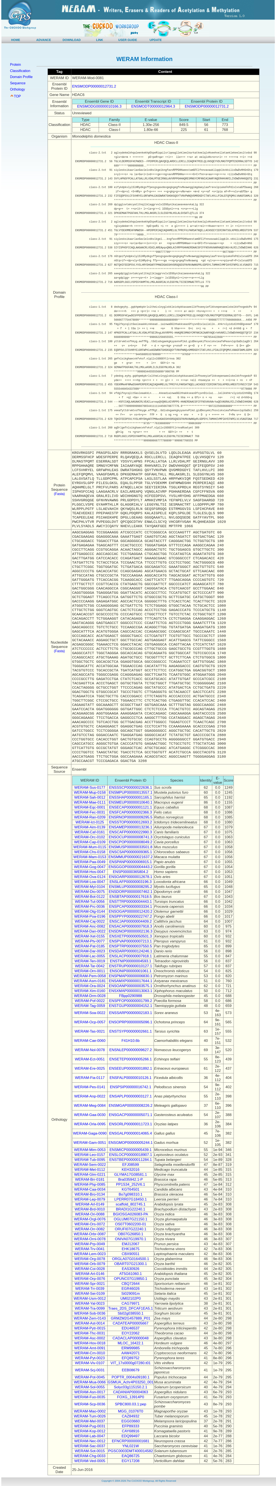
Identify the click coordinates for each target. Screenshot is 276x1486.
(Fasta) (59, 494)
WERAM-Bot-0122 (90, 897)
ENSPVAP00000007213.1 (130, 941)
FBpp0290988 (130, 996)
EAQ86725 (130, 1456)
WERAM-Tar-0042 (90, 966)
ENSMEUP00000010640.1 (130, 802)
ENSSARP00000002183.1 (130, 1013)
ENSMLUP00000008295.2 (130, 887)
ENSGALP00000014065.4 (130, 1133)
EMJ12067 (130, 1244)
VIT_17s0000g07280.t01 (131, 1363)
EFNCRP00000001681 (130, 1441)
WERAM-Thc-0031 (89, 1333)
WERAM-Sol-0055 (90, 1387)
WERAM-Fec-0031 (89, 812)
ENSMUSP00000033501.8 (130, 847)
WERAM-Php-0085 (89, 1184)
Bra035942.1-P (130, 1179)
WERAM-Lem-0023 (90, 1254)
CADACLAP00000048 (130, 1338)
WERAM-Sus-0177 (89, 787)
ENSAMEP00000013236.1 (130, 827)
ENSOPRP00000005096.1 (130, 1022)
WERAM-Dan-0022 (90, 931)
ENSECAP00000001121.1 (130, 807)
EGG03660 (130, 1421)
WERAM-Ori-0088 (89, 1214)
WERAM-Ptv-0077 (90, 941)
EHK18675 (130, 1249)
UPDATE (156, 40)
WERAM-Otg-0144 (90, 911)
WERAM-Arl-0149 (89, 1204)
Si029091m (130, 1294)
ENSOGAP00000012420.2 (130, 911)
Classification (20, 71)
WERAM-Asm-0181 (90, 981)
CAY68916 (130, 1431)
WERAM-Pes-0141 (89, 1087)
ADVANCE (43, 40)
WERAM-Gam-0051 (89, 1143)
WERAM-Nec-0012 (89, 1441)
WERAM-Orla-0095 (89, 1124)
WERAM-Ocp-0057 (89, 1022)
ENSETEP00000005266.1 (130, 1059)
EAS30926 (130, 1269)
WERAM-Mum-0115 (89, 847)
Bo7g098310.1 (131, 1194)
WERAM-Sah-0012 (89, 797)
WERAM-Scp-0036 (89, 1404)
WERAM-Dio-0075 (90, 892)
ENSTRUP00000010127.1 (130, 966)
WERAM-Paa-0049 (89, 862)
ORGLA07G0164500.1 (130, 1259)
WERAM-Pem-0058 (90, 976)
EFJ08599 (130, 1165)
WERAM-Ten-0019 (90, 961)
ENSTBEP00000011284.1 (130, 1160)
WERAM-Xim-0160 (89, 991)
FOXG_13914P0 (130, 1397)
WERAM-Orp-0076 (89, 1279)
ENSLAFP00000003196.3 (130, 882)
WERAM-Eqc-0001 (89, 807)
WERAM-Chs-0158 (89, 852)
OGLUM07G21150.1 (130, 1219)
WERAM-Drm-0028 (89, 996)
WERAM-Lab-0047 (89, 1436)
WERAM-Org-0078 (89, 1259)
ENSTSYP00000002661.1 (130, 1031)
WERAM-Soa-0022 (89, 1013)
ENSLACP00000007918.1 (130, 956)
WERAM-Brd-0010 (90, 1209)
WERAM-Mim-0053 (89, 1150)
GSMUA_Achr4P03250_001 (131, 1382)
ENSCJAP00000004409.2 (130, 921)
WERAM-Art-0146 (89, 1274)
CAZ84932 (130, 1416)
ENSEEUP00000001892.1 (130, 1068)
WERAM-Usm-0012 (90, 1298)
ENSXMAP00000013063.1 (130, 991)
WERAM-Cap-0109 (90, 842)
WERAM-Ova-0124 (89, 877)
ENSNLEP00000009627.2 (130, 1050)
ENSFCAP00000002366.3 (130, 812)
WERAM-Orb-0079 (89, 1264)
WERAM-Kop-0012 (89, 1431)
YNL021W (130, 1446)
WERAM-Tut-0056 (90, 902)
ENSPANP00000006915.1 (130, 862)
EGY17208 (130, 1461)
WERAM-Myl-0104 (90, 887)
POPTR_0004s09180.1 (131, 1377)
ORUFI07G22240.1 (130, 1229)
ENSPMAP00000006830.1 (130, 976)
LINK (99, 40)
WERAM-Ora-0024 (89, 986)
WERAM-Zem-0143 (90, 1318)
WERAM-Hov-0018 (89, 1343)
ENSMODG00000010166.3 (99, 106)
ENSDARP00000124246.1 (130, 951)
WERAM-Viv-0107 (90, 1363)
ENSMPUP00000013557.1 (130, 792)
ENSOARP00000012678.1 (130, 877)
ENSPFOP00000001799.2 (130, 1001)
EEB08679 (130, 1370)
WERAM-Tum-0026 (90, 1416)
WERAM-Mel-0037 (90, 1421)
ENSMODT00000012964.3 (153, 106)
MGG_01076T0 (130, 1411)
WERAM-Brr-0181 (89, 1179)
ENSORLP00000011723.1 (130, 1124)
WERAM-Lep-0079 (89, 1199)
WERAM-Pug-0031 (89, 1426)
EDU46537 (130, 1328)
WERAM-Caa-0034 (90, 1189)
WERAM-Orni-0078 (89, 1239)
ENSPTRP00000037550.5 (130, 946)
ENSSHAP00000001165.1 (130, 797)
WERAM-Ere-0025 (90, 1068)
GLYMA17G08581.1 (130, 1174)
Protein (15, 64)
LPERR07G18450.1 (130, 1199)
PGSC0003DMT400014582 (130, 1451)
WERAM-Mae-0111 (90, 802)
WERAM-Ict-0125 (90, 822)
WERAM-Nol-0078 (90, 1050)
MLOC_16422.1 (130, 1343)
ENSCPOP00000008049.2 (130, 842)
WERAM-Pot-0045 (90, 1377)
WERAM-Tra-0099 (90, 1308)
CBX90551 (130, 1254)
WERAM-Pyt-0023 (90, 1358)
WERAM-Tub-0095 (89, 1160)
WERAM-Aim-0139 (89, 827)
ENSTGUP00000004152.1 (130, 1006)
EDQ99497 (131, 1436)
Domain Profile (21, 77)
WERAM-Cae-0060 (90, 1041)
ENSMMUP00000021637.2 (130, 857)
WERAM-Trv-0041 (90, 1249)
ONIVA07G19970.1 (130, 1239)
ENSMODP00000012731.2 (94, 86)
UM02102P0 (130, 1298)
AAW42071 (130, 1353)
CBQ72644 (131, 1284)
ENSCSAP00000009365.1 (130, 852)
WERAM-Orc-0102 (90, 837)
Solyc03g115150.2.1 (130, 1387)
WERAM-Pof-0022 (90, 1001)
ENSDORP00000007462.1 (130, 892)
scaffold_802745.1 (131, 1204)
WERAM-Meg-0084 (90, 1106)
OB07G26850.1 (130, 1234)
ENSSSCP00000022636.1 (130, 787)
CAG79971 (131, 1303)
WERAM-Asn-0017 (89, 1392)
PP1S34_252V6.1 (130, 1184)
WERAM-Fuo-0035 (89, 1397)
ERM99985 (130, 1348)
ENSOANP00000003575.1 (130, 986)
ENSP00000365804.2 (130, 872)
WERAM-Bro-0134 (90, 1194)
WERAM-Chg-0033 (90, 1456)
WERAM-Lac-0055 (90, 956)
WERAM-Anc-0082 (89, 926)
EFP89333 (130, 1426)
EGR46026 (131, 1289)
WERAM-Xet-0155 (90, 936)
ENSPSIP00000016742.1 (130, 1087)
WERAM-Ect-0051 (90, 1059)
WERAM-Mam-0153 (89, 857)
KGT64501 (130, 1189)
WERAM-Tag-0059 (90, 1006)
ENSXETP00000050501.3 (130, 936)
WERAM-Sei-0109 (90, 1294)
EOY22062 (130, 1333)
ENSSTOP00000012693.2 (130, 822)
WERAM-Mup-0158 (90, 792)
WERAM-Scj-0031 (90, 1370)
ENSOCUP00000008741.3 (130, 837)
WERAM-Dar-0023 (90, 951)
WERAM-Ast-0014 (90, 1323)
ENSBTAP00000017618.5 (130, 897)
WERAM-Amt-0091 (89, 1348)
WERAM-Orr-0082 (90, 1229)
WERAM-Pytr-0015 (89, 1328)
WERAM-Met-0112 (89, 1170)
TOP (17, 96)
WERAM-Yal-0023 (90, 1303)
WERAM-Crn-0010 (90, 1353)
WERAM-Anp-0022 (89, 1096)
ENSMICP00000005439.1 (130, 1150)
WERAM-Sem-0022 (90, 1165)
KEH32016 (130, 1170)
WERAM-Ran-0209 (90, 817)
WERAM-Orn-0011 (89, 971)
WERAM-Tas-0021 (90, 1031)
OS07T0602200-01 (130, 1224)
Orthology (17, 89)
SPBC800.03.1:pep (130, 1404)
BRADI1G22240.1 (130, 1209)
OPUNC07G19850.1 (130, 1279)
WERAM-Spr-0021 (90, 1284)
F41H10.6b (131, 1041)
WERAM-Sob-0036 (89, 1313)
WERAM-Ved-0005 (89, 1461)
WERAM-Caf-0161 (90, 832)
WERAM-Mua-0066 (90, 1382)
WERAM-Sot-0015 (90, 1451)
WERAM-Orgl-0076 (89, 1219)
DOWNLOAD (71, 40)
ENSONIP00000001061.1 (131, 971)
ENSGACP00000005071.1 (130, 1115)
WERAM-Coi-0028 (90, 1269)
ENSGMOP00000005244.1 (130, 1143)
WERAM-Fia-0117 (90, 1078)
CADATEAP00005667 (130, 1323)
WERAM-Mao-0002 (90, 1411)
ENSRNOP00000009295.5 (130, 817)
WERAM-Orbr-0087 (90, 1234)
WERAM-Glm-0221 (89, 1174)
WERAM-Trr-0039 (89, 1289)
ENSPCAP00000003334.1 (130, 906)
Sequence (17, 83)
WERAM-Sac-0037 (89, 1446)
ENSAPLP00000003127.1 (130, 1096)
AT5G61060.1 (130, 1274)
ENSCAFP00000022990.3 (130, 832)
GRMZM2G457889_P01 (130, 1318)
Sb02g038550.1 (130, 1313)
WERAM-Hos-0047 (89, 872)
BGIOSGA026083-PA (130, 1214)
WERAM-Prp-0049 (90, 1244)
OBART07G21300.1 (130, 1264)
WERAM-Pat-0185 (90, 946)
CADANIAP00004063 (130, 1392)
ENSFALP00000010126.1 (131, 1078)
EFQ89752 (130, 1358)
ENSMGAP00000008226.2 (130, 1106)
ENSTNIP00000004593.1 (130, 961)
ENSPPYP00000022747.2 (130, 916)
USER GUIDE (127, 40)
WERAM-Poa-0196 (89, 916)
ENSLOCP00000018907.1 (130, 1155)
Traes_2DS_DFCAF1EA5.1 (130, 1308)
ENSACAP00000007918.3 (130, 926)
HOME (15, 40)
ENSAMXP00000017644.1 (130, 981)
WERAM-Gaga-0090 (90, 1133)
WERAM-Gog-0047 (89, 867)
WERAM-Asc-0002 (89, 1338)
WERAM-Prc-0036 (90, 906)
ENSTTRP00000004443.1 (130, 902)
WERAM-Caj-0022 (90, 921)
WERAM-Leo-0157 (89, 1155)
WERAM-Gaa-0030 (89, 1115)
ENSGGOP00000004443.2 (131, 867)
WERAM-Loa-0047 (89, 882)
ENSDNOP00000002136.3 (130, 931)
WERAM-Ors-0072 (90, 1224)
